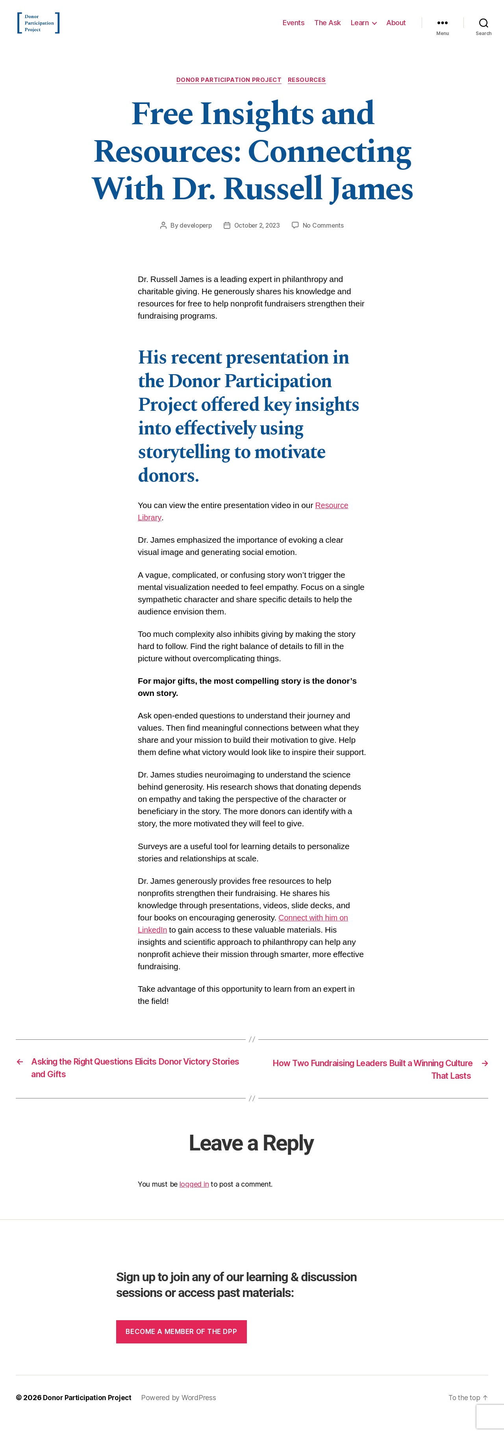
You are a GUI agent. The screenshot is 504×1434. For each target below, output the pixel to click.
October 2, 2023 (257, 238)
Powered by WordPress (182, 1412)
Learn (360, 28)
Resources (309, 92)
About (396, 28)
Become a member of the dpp (181, 1346)
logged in (194, 1198)
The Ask (327, 28)
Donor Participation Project (229, 92)
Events (293, 28)
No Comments (325, 238)
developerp (194, 238)
